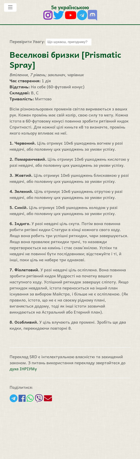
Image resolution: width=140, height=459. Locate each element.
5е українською (70, 7)
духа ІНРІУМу (23, 368)
